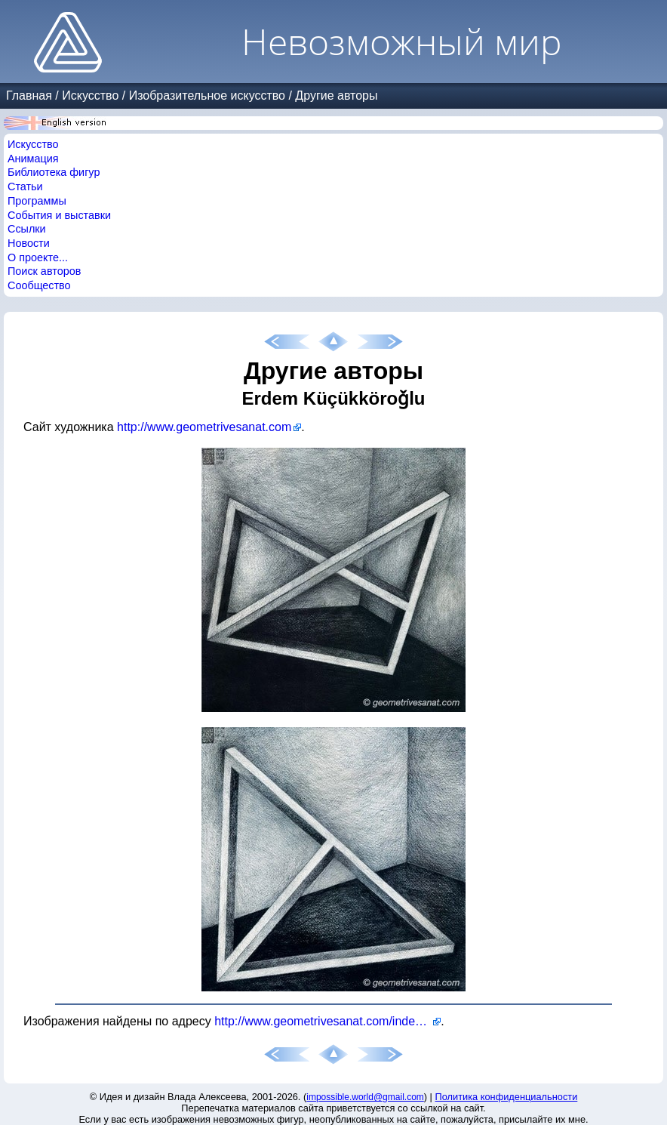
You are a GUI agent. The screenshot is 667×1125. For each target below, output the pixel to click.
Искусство (90, 95)
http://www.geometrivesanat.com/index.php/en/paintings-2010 (327, 1021)
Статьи (25, 186)
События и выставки (59, 215)
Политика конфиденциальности (506, 1096)
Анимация (33, 159)
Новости (29, 243)
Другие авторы (336, 95)
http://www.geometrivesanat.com (204, 427)
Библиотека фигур (54, 172)
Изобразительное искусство (207, 95)
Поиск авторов (44, 271)
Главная (29, 95)
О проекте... (38, 257)
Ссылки (27, 229)
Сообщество (39, 285)
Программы (37, 201)
